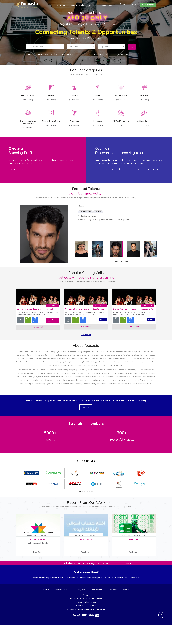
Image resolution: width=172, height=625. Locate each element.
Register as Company (125, 54)
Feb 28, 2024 (31, 535)
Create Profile (21, 169)
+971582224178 (132, 577)
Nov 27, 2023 (126, 535)
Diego (81, 205)
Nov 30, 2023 (79, 535)
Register (123, 4)
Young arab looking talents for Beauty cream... (85, 309)
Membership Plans (98, 589)
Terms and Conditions (62, 589)
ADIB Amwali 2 (86, 539)
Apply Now (38, 327)
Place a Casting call (112, 169)
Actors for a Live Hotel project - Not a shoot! (37, 309)
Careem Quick (134, 539)
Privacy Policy (80, 589)
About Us (46, 589)
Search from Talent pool (147, 169)
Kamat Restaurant (38, 539)
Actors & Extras (53, 305)
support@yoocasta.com (99, 577)
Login (134, 4)
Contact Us (126, 589)
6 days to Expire (52, 319)
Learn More (107, 5)
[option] (86, 234)
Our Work (93, 5)
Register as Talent (66, 54)
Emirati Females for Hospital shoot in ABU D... (133, 309)
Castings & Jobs (77, 5)
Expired (102, 319)
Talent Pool (61, 5)
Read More (38, 552)
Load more (86, 334)
